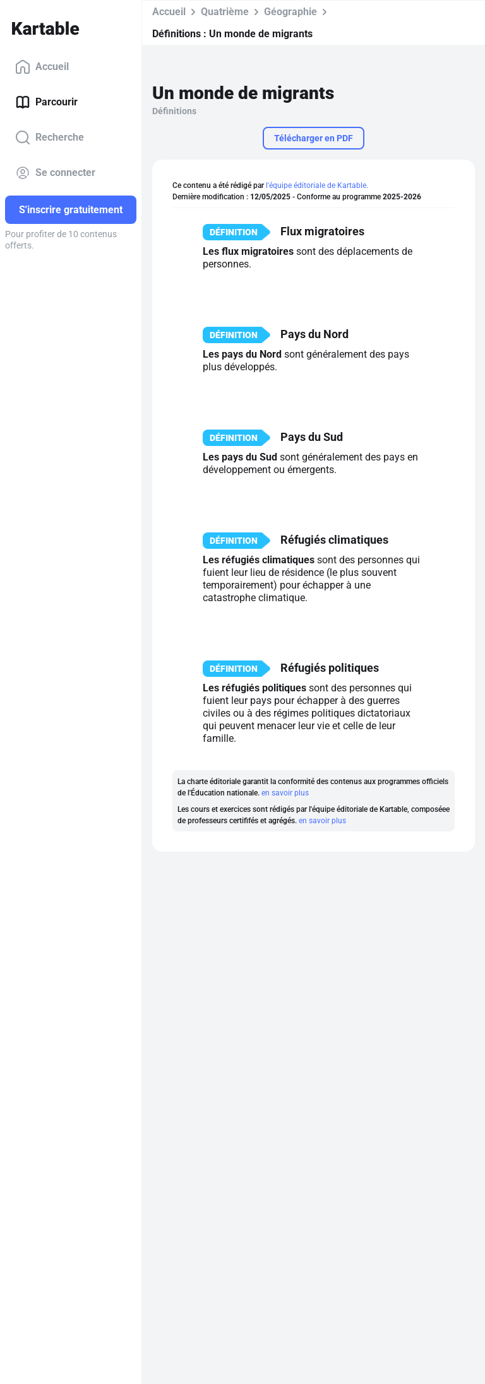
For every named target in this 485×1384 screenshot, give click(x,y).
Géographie (290, 12)
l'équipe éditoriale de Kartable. (317, 185)
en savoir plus (285, 793)
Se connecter (55, 172)
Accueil (42, 66)
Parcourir (46, 102)
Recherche (49, 137)
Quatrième (225, 12)
